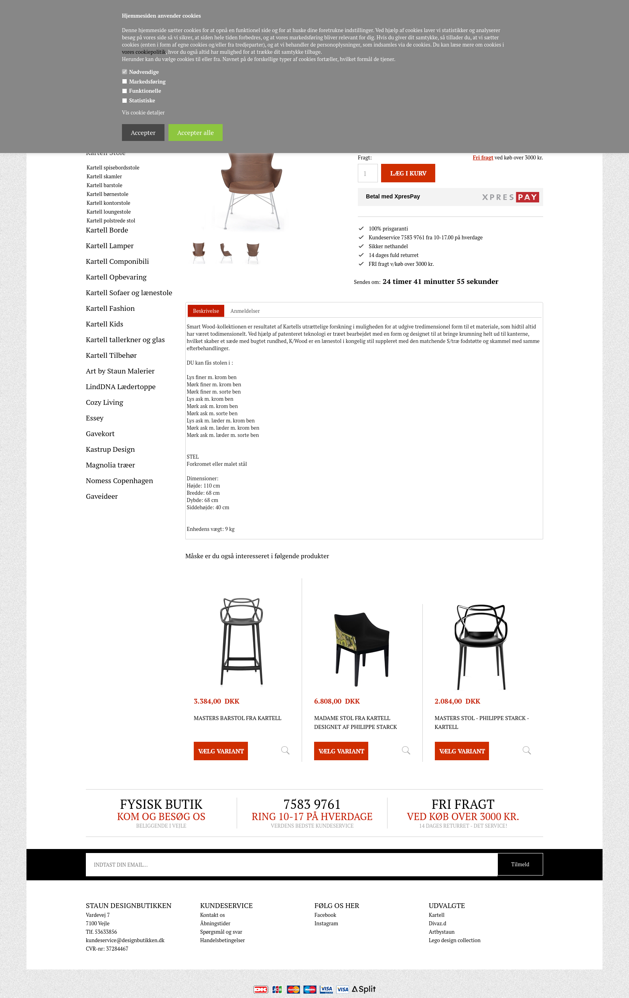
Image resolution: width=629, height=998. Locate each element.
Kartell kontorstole (108, 202)
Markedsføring (147, 81)
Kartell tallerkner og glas (125, 339)
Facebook (325, 905)
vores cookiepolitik (144, 51)
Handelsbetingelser (222, 931)
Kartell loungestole (109, 211)
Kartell (436, 905)
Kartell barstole (104, 185)
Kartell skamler (104, 176)
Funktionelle (145, 90)
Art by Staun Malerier (120, 371)
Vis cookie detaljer (143, 112)
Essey (94, 417)
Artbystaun (442, 922)
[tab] (206, 302)
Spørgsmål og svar (221, 922)
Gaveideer (102, 496)
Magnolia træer (110, 464)
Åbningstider (215, 914)
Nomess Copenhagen (119, 480)
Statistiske (142, 100)
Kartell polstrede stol (111, 220)
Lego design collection (455, 931)
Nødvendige (144, 72)
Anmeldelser (245, 301)
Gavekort (100, 433)
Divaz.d (437, 914)
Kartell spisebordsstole (113, 167)
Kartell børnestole (107, 194)
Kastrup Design (110, 449)
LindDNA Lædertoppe (121, 386)
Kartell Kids (104, 324)
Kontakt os (212, 905)
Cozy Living (104, 402)
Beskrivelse (206, 301)
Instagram (326, 914)
